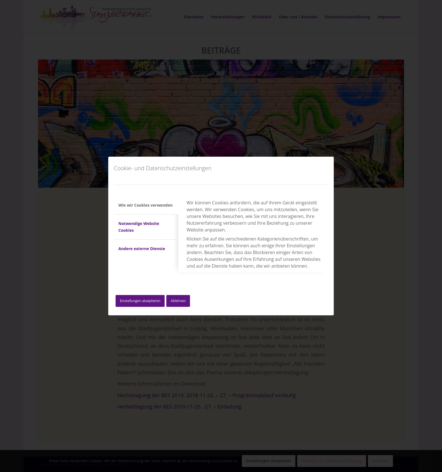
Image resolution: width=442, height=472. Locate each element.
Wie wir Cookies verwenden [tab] (145, 205)
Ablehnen (178, 300)
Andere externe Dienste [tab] (141, 248)
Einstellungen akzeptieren (140, 300)
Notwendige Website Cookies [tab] (138, 227)
